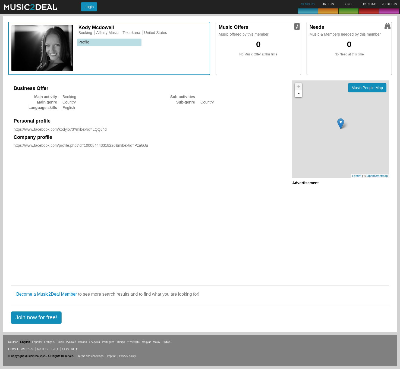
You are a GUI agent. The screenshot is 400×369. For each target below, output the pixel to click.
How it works (20, 349)
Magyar (146, 341)
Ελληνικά (94, 341)
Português (108, 341)
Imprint (111, 356)
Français (49, 341)
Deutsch (13, 341)
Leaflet (356, 175)
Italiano (82, 341)
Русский (71, 341)
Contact (69, 349)
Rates (42, 349)
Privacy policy (127, 356)
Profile (83, 42)
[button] (36, 317)
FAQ (55, 349)
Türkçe (120, 341)
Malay (156, 341)
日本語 (166, 341)
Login (89, 7)
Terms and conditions (90, 356)
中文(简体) (133, 341)
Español (37, 341)
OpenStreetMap (377, 175)
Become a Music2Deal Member (46, 294)
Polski (60, 341)
